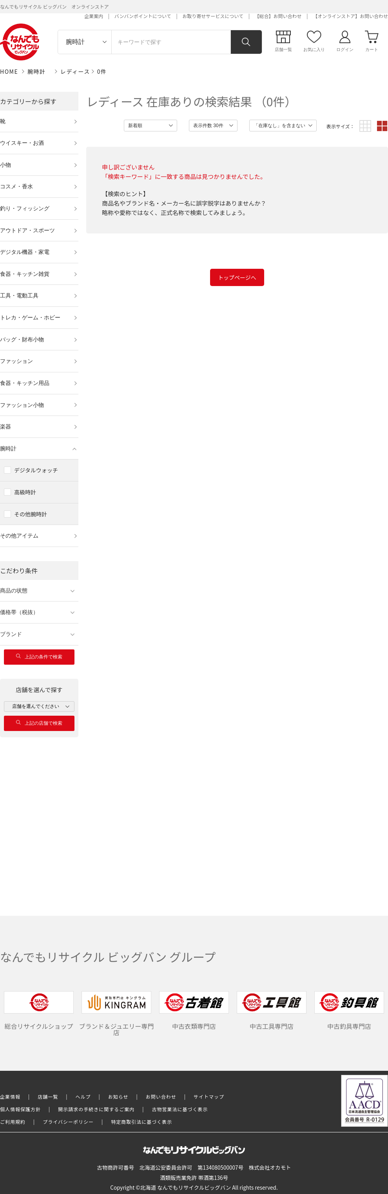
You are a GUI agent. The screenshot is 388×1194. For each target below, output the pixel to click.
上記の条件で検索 (39, 657)
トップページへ (237, 277)
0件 (102, 71)
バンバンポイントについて (142, 16)
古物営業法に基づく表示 (180, 1109)
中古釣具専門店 (349, 1011)
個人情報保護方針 (20, 1109)
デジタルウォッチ (36, 470)
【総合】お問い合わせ (278, 16)
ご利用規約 (12, 1121)
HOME (9, 71)
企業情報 (10, 1096)
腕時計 (36, 71)
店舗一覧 (48, 1096)
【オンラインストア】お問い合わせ (350, 16)
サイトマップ (209, 1096)
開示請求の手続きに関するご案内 (96, 1109)
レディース (75, 71)
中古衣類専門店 (194, 1011)
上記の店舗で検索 (39, 723)
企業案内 (93, 16)
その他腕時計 (30, 514)
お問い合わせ (161, 1096)
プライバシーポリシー (68, 1121)
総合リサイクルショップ (39, 1011)
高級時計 (25, 492)
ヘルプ (83, 1096)
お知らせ (118, 1096)
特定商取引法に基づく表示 (141, 1121)
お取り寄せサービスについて (212, 16)
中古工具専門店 (271, 1011)
